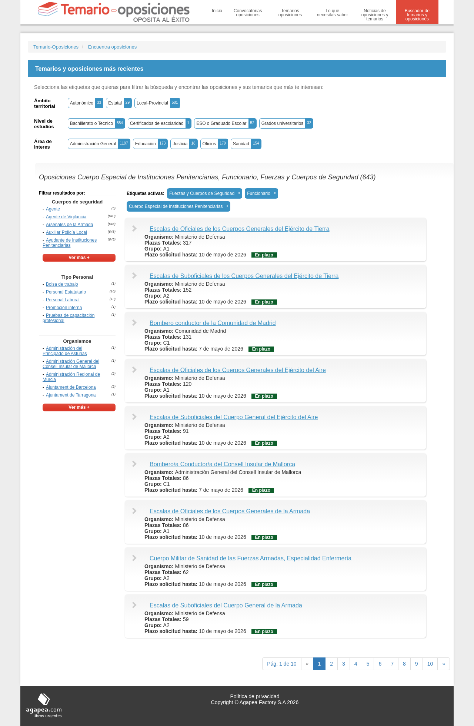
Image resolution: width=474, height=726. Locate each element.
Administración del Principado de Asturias (65, 351)
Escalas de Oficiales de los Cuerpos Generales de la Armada (230, 511)
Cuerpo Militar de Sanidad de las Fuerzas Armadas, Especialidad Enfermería (250, 558)
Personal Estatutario (66, 292)
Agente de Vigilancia (66, 216)
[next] (443, 663)
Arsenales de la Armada (69, 224)
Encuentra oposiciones (112, 47)
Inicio (217, 10)
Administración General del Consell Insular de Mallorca (71, 364)
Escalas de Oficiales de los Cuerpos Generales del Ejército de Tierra (240, 229)
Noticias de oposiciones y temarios (374, 14)
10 (430, 664)
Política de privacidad (254, 696)
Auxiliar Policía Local (66, 232)
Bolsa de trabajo (62, 284)
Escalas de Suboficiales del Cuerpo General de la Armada (226, 605)
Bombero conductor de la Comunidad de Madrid (213, 323)
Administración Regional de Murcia (71, 377)
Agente (53, 209)
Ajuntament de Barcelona (71, 387)
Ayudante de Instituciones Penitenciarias (70, 243)
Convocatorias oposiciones (248, 12)
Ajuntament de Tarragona (71, 395)
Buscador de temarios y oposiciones (417, 14)
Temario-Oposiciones (56, 47)
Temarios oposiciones (290, 12)
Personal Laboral (63, 299)
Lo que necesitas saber (332, 12)
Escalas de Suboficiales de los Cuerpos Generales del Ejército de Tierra (244, 276)
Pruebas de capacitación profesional (68, 318)
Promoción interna (64, 307)
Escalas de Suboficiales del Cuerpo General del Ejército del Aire (234, 417)
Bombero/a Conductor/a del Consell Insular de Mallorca (222, 464)
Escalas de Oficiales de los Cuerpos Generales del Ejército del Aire (238, 370)
